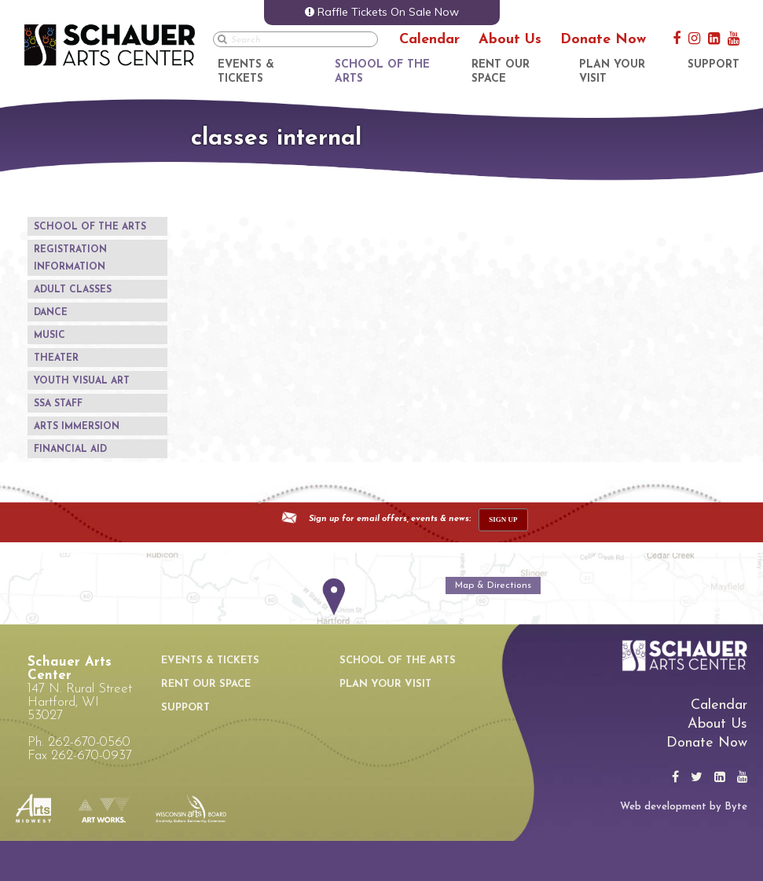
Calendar (429, 39)
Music (49, 335)
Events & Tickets (210, 660)
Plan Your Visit (385, 684)
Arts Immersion (76, 426)
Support (713, 65)
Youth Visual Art (82, 381)
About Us (510, 39)
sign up (503, 519)
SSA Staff (58, 404)
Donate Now (603, 39)
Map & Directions (493, 585)
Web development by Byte (683, 807)
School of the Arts (90, 227)
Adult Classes (73, 290)
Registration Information (70, 258)
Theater (56, 358)
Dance (51, 313)
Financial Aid (70, 449)
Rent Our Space (206, 684)
